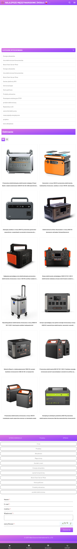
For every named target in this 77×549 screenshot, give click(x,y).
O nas (38, 385)
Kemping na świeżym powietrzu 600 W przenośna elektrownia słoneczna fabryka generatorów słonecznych (57, 358)
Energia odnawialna (9, 56)
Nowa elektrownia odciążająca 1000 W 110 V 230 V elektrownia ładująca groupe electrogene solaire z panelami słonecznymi (57, 218)
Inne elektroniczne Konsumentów (13, 60)
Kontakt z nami (38, 404)
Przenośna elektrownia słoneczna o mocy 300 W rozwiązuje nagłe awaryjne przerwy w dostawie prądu (19, 358)
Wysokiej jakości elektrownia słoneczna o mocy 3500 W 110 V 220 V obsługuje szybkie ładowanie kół (19, 265)
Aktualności (38, 394)
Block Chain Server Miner (10, 64)
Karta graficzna (38, 423)
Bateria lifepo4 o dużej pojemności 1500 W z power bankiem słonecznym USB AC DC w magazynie (19, 311)
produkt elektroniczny (38, 433)
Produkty (38, 389)
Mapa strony (38, 399)
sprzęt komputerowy (38, 414)
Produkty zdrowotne (38, 428)
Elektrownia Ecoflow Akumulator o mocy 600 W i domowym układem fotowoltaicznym (57, 172)
